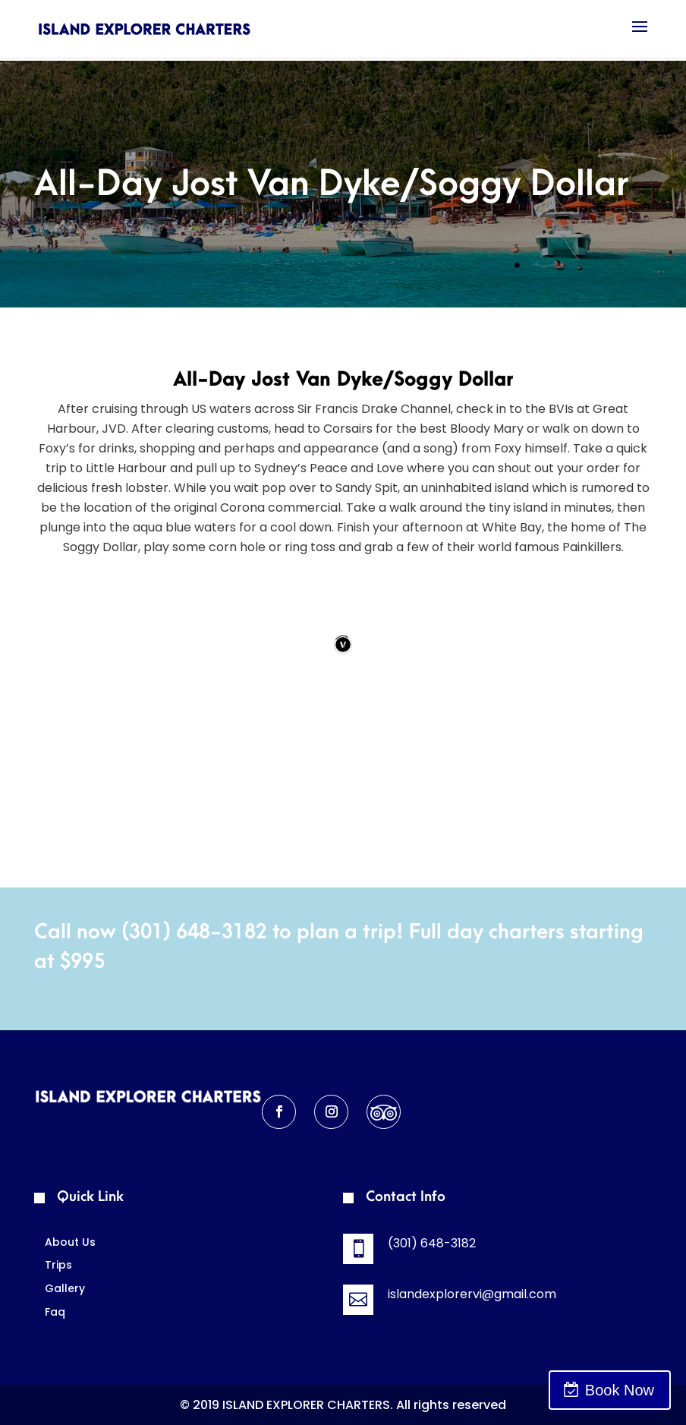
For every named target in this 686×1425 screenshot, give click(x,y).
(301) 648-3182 (194, 932)
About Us (70, 1242)
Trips (58, 1264)
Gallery (65, 1288)
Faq (55, 1311)
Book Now (619, 1390)
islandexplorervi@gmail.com (472, 1294)
